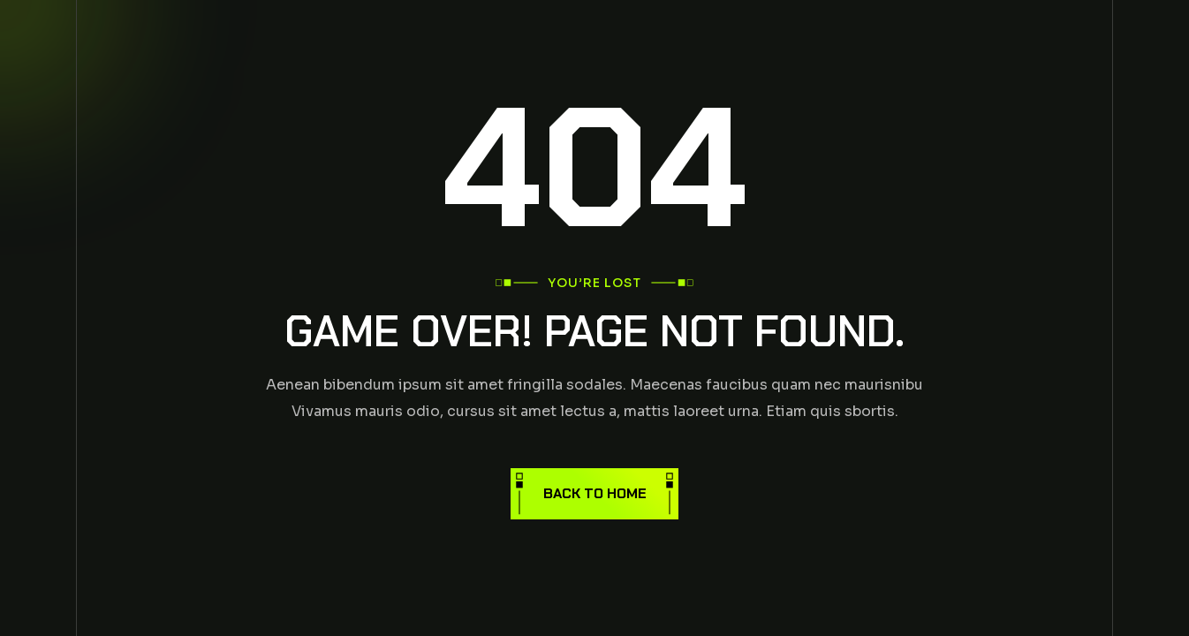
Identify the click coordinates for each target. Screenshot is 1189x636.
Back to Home (595, 493)
